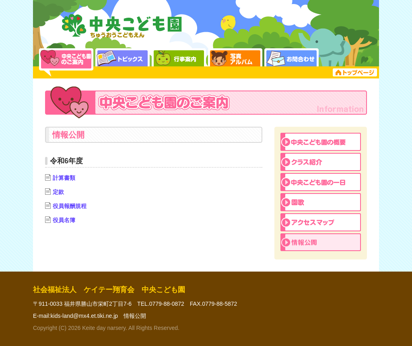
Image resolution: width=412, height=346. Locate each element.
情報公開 (135, 316)
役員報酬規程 (66, 206)
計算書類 (60, 178)
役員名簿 (60, 220)
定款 (54, 192)
